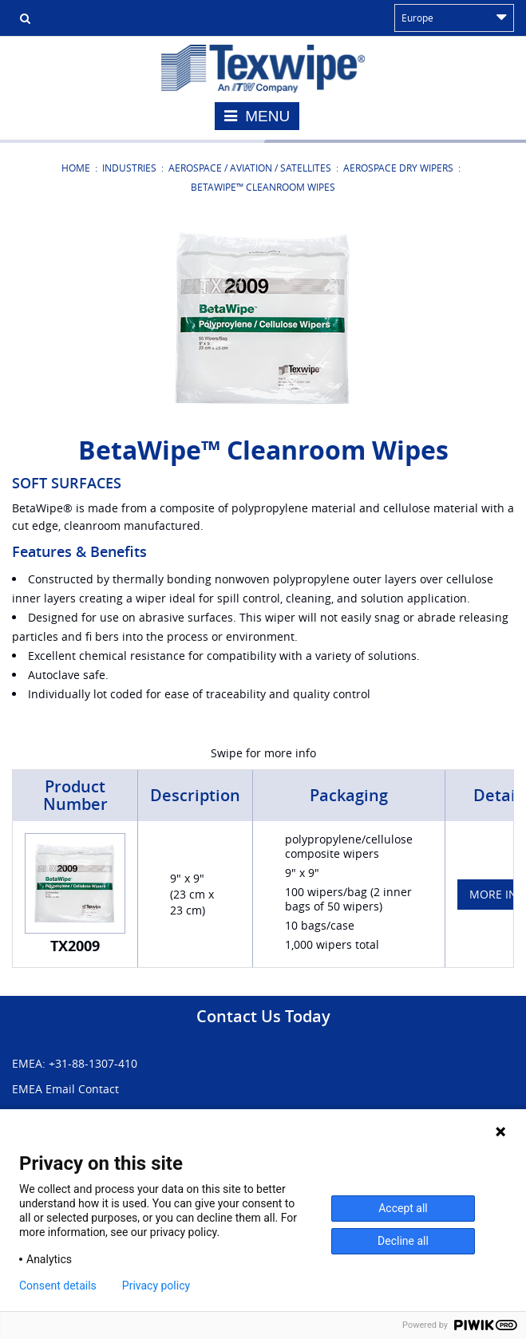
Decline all (403, 1240)
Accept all (403, 1208)
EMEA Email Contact (65, 1088)
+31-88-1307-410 (93, 1063)
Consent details (58, 1285)
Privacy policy (156, 1285)
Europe (454, 18)
